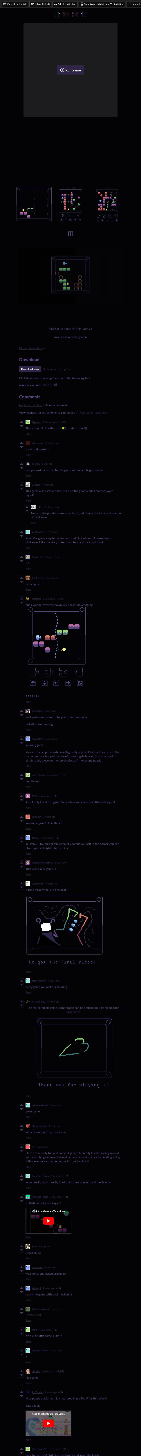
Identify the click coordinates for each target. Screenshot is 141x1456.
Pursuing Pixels (40, 1196)
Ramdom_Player (40, 1175)
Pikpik (35, 556)
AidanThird (37, 738)
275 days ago (52, 443)
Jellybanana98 (39, 1449)
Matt (34, 795)
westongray (38, 531)
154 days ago (50, 422)
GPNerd (36, 484)
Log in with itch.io (30, 405)
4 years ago (51, 883)
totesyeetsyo (39, 980)
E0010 (35, 837)
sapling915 (38, 883)
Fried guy (36, 816)
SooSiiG (36, 463)
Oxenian (36, 422)
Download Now (30, 369)
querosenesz (38, 774)
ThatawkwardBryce (42, 862)
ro (33, 1146)
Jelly (34, 1246)
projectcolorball (40, 1105)
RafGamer (37, 1392)
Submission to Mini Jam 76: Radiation (101, 4)
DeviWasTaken (40, 1350)
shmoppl (36, 1288)
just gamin (37, 443)
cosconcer (37, 1267)
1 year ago (47, 463)
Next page (86, 412)
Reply (28, 433)
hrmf (34, 1329)
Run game (70, 70)
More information (32, 348)
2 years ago (46, 556)
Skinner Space (39, 1126)
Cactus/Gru (38, 577)
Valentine (37, 710)
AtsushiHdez (38, 1001)
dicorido (36, 1371)
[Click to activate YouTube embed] (48, 1221)
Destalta (36, 598)
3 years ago (50, 710)
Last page (101, 412)
